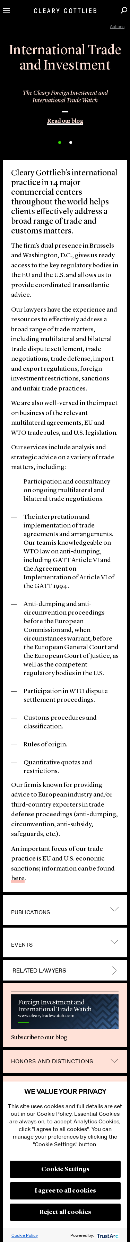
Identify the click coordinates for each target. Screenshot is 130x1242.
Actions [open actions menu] (117, 26)
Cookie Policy (24, 1235)
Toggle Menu (6, 10)
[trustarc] (107, 1235)
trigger (114, 909)
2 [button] (70, 142)
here (18, 878)
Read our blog (65, 121)
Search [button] (124, 10)
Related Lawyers (39, 971)
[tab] (65, 910)
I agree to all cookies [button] (65, 1191)
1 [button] (59, 142)
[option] (65, 104)
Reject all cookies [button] (65, 1212)
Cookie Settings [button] (65, 1169)
